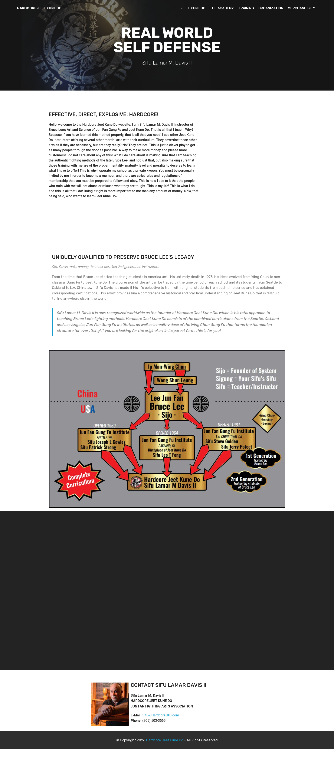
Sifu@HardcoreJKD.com (160, 715)
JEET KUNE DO (193, 8)
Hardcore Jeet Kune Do (164, 740)
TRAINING (246, 8)
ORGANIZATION (270, 8)
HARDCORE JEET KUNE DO (39, 8)
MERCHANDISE (300, 8)
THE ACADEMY (222, 8)
